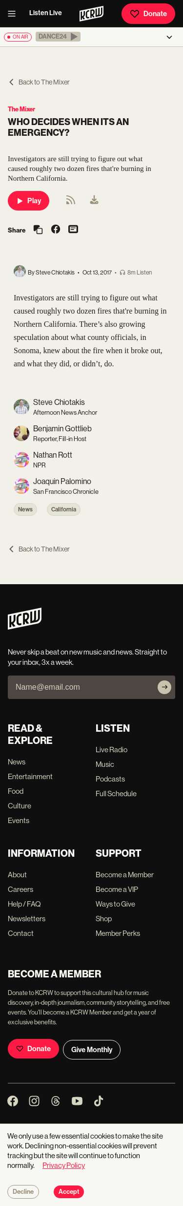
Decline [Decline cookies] (23, 1192)
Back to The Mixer (39, 82)
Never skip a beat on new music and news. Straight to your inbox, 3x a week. (87, 657)
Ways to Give (115, 904)
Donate (148, 14)
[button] (58, 37)
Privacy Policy (63, 1165)
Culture (19, 806)
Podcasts (110, 779)
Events (18, 820)
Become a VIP (117, 889)
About (17, 874)
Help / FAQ (24, 904)
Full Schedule (116, 793)
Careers (20, 889)
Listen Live (45, 13)
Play (28, 200)
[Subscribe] (164, 687)
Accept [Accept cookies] (69, 1192)
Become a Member (125, 874)
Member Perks (118, 933)
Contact (21, 933)
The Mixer (21, 109)
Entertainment (30, 776)
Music (105, 764)
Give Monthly (91, 1049)
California (63, 509)
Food (15, 791)
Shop (104, 918)
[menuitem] (94, 201)
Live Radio (111, 749)
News (25, 509)
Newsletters (26, 918)
